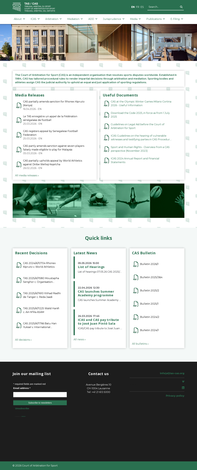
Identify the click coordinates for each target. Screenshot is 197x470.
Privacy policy (175, 395)
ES (142, 7)
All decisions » (23, 339)
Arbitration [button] (53, 19)
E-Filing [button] (177, 19)
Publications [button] (155, 19)
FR (137, 7)
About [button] (19, 19)
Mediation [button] (75, 19)
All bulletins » (140, 343)
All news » (80, 339)
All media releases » (27, 175)
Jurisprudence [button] (114, 19)
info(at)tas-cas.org (172, 373)
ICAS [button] (35, 19)
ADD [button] (92, 19)
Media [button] (135, 19)
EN (133, 7)
